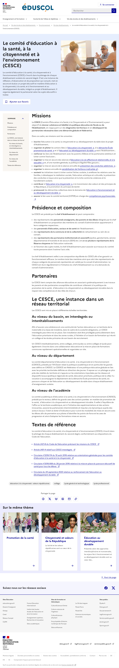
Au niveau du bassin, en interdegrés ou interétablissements (16, 145)
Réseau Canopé (8, 618)
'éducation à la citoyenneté (79, 147)
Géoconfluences (56, 627)
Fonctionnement (44, 25)
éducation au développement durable (76, 150)
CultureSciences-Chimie (59, 606)
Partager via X (49, 499)
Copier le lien (75, 499)
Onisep (5, 611)
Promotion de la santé (20, 538)
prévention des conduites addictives (96, 165)
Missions (10, 123)
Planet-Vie (78, 611)
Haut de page (110, 577)
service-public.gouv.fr (103, 644)
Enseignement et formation (14, 19)
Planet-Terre (79, 607)
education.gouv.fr (9, 603)
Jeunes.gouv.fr (104, 622)
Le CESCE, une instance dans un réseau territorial (15, 139)
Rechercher (114, 10)
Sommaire (11, 119)
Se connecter (108, 4)
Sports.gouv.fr (104, 626)
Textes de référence (14, 165)
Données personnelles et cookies (29, 656)
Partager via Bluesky (56, 499)
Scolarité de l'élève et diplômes (45, 19)
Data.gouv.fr (104, 607)
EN (4, 660)
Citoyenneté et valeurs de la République (59, 539)
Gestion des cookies (50, 656)
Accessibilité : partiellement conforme (73, 656)
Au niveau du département (13, 153)
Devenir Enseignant (9, 607)
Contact (93, 656)
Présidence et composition (12, 128)
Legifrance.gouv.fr (106, 614)
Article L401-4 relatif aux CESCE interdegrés (53, 449)
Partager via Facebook (43, 499)
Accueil (5, 25)
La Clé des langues (81, 603)
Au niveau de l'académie (13, 160)
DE (111, 656)
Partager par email (69, 499)
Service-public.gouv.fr (107, 618)
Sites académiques (33, 624)
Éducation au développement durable (94, 541)
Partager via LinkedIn (62, 499)
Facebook (106, 588)
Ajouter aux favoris (19, 101)
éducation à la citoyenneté (58, 184)
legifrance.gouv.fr (82, 644)
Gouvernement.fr (105, 611)
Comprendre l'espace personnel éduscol (27, 660)
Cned (4, 614)
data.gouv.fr (65, 644)
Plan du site (103, 656)
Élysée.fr (102, 603)
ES (9, 660)
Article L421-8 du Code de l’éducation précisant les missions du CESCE (65, 444)
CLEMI (5, 622)
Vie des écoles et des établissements (81, 19)
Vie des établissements (61, 25)
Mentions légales (8, 656)
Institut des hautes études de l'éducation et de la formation (35, 611)
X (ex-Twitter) (113, 588)
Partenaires (11, 134)
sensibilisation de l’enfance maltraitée (78, 169)
